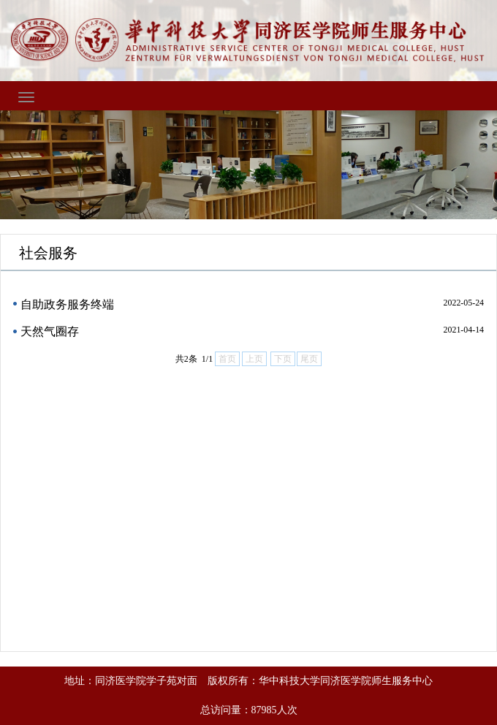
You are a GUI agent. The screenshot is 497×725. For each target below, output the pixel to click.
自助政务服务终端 (67, 304)
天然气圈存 (49, 331)
